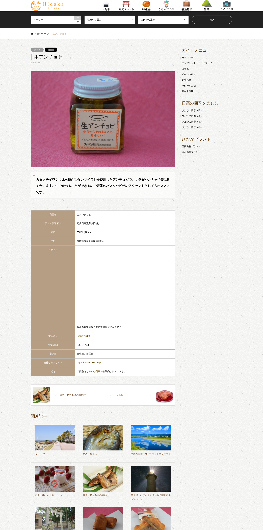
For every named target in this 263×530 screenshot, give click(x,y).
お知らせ (186, 80)
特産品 (51, 50)
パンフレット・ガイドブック (197, 63)
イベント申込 (189, 74)
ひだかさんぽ (189, 86)
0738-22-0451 (83, 336)
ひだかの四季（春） (192, 110)
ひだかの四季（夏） (192, 116)
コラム (185, 68)
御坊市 (37, 50)
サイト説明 (188, 91)
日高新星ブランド (191, 152)
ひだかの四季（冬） (192, 127)
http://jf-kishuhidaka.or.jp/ (89, 362)
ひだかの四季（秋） (192, 121)
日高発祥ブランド (191, 146)
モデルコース (189, 57)
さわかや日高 (93, 371)
